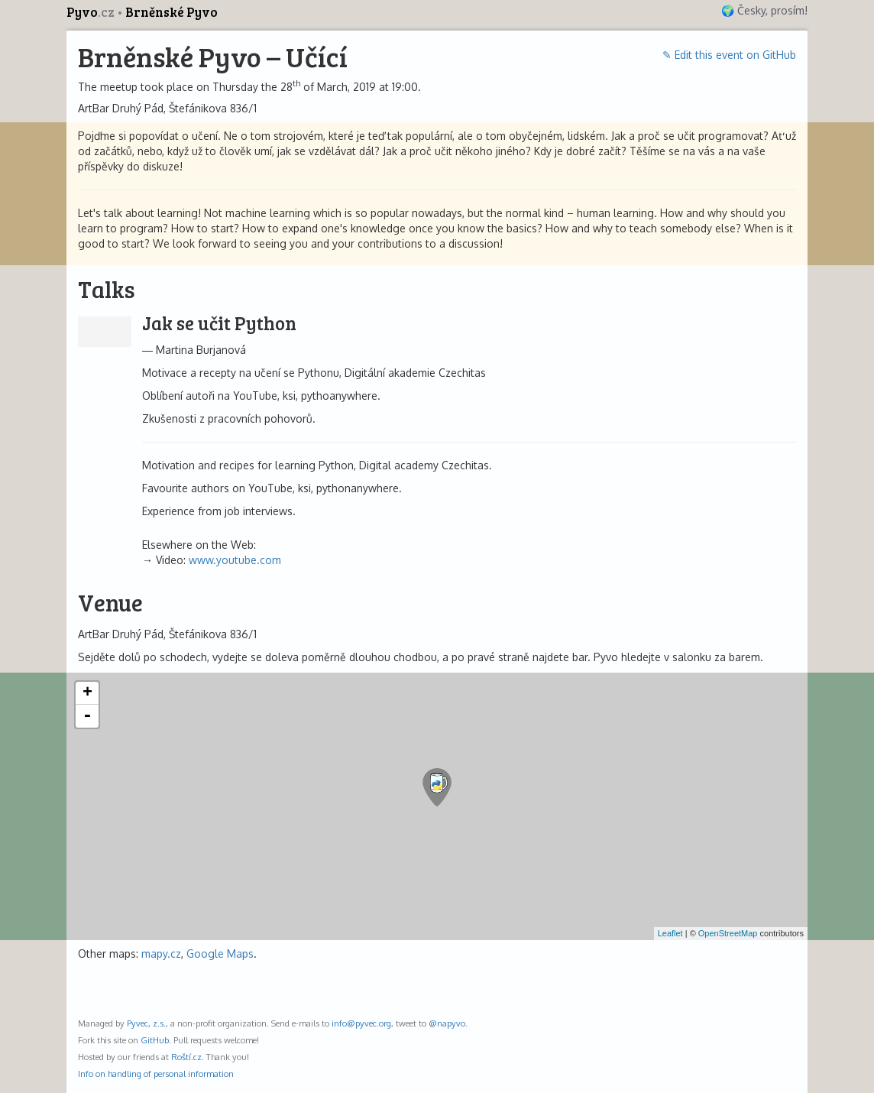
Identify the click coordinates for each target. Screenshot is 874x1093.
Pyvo (91, 12)
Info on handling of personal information (156, 1073)
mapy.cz (161, 953)
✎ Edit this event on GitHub (729, 54)
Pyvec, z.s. (146, 1023)
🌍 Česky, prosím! (764, 10)
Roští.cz (186, 1056)
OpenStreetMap (728, 933)
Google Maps (220, 953)
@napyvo (447, 1023)
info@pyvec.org (361, 1023)
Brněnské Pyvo (171, 12)
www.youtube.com (235, 559)
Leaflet (670, 933)
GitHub (155, 1040)
